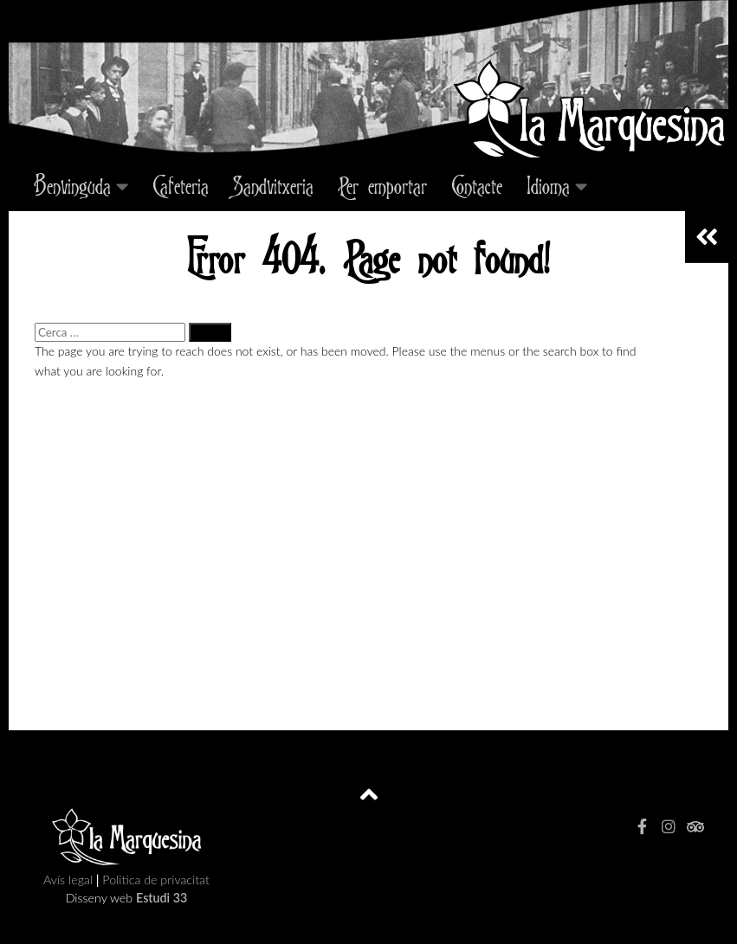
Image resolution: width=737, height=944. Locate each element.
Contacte (476, 185)
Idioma (548, 185)
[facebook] (642, 826)
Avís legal (69, 879)
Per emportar (382, 185)
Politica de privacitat (155, 879)
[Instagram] (668, 826)
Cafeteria (180, 185)
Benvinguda (72, 185)
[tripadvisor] (694, 826)
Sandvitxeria (273, 185)
